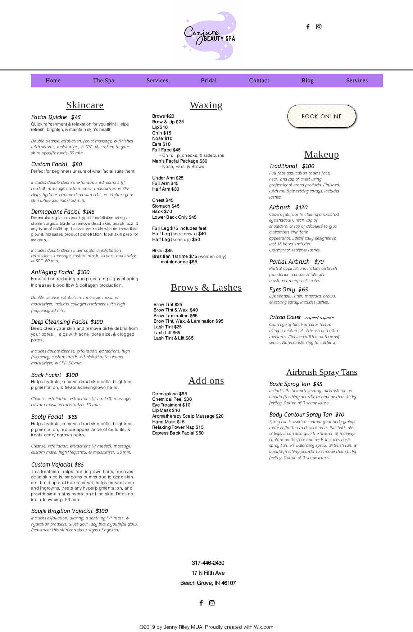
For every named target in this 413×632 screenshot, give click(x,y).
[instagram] (318, 26)
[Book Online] (321, 116)
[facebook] (308, 26)
